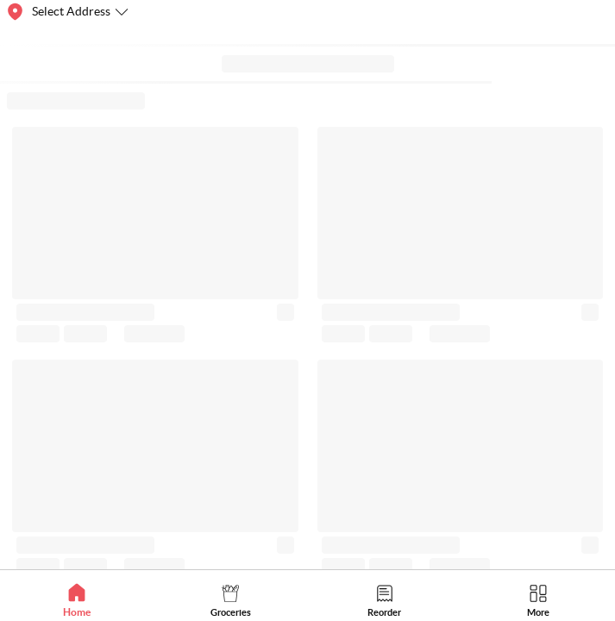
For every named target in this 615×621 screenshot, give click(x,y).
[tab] (77, 600)
